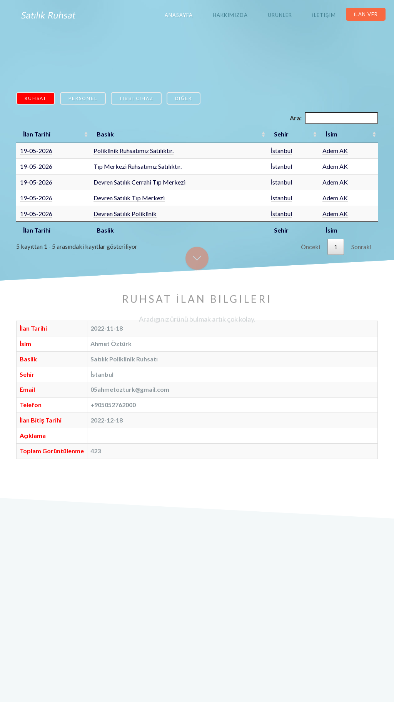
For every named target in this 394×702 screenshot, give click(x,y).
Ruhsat (36, 98)
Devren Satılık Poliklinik (125, 213)
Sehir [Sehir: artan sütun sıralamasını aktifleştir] (281, 134)
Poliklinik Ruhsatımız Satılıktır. (133, 150)
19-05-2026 (36, 150)
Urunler (280, 15)
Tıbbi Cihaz (136, 98)
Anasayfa (179, 15)
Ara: (334, 118)
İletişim (324, 15)
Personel (82, 98)
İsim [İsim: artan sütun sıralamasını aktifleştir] (331, 134)
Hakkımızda (230, 15)
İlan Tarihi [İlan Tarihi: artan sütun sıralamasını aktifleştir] (36, 134)
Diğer (183, 98)
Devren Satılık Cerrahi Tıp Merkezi (139, 182)
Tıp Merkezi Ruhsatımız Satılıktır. (137, 166)
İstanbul (281, 150)
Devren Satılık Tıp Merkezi (129, 197)
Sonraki (361, 246)
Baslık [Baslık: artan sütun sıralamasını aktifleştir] (105, 134)
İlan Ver (366, 14)
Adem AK (335, 150)
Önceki (310, 246)
